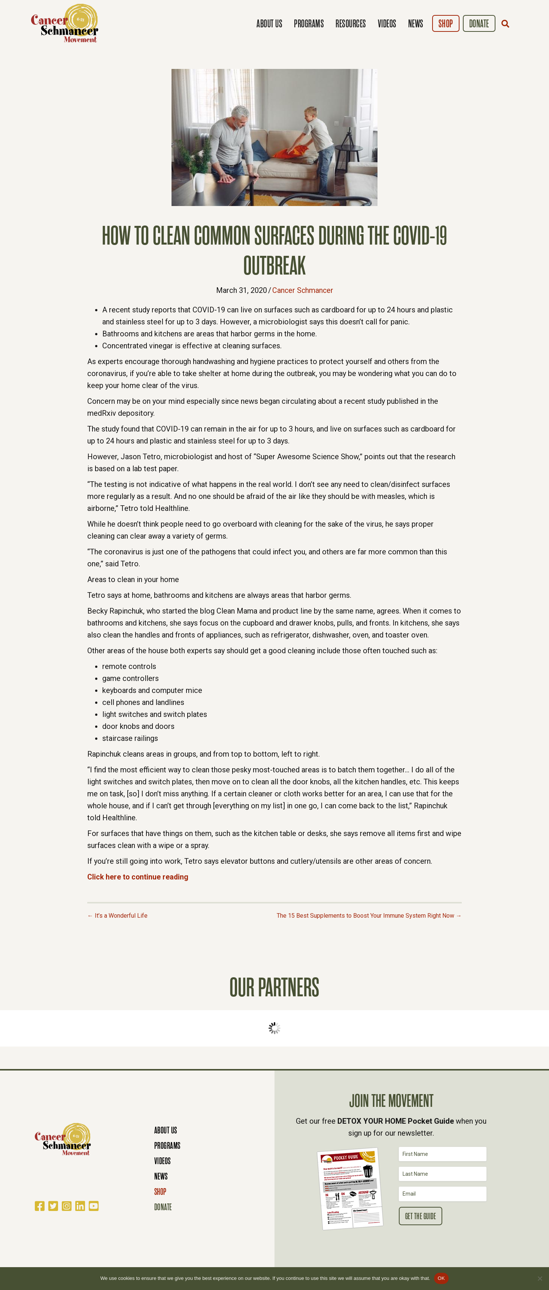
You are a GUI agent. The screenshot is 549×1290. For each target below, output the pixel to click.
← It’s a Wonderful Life (117, 915)
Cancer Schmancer (303, 290)
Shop (446, 24)
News (416, 24)
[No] (539, 1278)
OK (441, 1278)
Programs (309, 24)
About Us (269, 24)
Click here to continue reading (138, 876)
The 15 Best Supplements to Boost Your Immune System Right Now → (369, 915)
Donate (479, 24)
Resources (351, 24)
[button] (507, 24)
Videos (387, 24)
